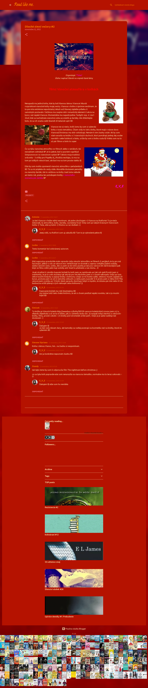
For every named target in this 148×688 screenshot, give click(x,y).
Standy (35, 366)
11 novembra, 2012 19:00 (47, 245)
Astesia (35, 217)
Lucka (35, 245)
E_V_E (42, 229)
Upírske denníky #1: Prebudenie (59, 617)
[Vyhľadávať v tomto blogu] (126, 5)
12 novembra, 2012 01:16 (54, 287)
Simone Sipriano (40, 342)
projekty (29, 195)
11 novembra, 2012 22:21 (47, 258)
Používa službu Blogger (74, 629)
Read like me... (24, 5)
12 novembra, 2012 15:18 (54, 322)
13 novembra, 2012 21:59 (54, 381)
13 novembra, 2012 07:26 (48, 366)
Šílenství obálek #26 (54, 589)
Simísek (35, 308)
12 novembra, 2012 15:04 (57, 342)
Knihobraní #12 (52, 535)
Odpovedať (37, 240)
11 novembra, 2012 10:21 (48, 217)
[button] (26, 34)
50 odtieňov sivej (52, 562)
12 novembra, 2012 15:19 (54, 350)
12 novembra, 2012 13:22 (49, 308)
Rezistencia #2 (51, 507)
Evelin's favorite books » (93, 433)
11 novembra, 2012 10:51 (54, 229)
